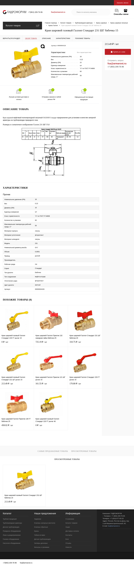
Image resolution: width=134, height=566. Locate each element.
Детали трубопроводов (11, 527)
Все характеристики (84, 52)
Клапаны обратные (41, 527)
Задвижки (37, 519)
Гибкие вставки (39, 535)
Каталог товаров (22, 25)
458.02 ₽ (17, 426)
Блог (67, 539)
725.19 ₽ (50, 343)
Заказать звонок (122, 3)
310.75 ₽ (85, 343)
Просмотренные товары (83, 451)
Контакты (69, 535)
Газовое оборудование (11, 539)
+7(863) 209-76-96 (35, 12)
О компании (70, 519)
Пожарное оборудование (12, 531)
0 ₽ (17, 343)
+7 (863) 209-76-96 (116, 67)
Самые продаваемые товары (53, 451)
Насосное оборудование (11, 543)
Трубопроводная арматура (12, 523)
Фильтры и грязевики (41, 547)
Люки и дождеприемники (12, 535)
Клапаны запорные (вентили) (44, 523)
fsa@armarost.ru (58, 12)
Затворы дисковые (41, 543)
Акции (68, 527)
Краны (36, 531)
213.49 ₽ (17, 385)
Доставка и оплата (72, 531)
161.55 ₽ (50, 385)
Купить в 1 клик (118, 52)
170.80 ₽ (85, 385)
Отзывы (68, 543)
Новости (68, 547)
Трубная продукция (10, 519)
